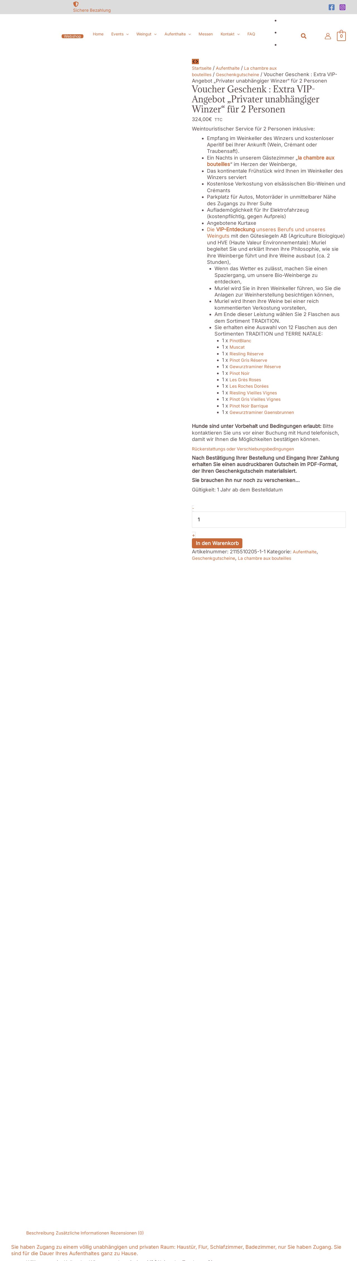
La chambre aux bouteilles (277, 558)
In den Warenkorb (217, 543)
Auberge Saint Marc (90, 706)
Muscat (238, 347)
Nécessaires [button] (15, 1192)
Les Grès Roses (248, 379)
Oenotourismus (181, 717)
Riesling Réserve (250, 353)
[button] (72, 36)
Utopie (303, 700)
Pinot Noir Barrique (252, 406)
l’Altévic (215, 700)
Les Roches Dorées (253, 386)
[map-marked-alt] (53, 985)
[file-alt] (304, 982)
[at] (53, 1029)
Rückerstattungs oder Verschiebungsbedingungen (252, 449)
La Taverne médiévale (120, 700)
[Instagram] (342, 7)
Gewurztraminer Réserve (260, 366)
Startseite (203, 68)
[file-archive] (304, 995)
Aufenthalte (233, 68)
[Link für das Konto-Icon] (327, 36)
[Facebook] (331, 7)
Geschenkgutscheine (245, 74)
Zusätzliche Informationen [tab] (92, 565)
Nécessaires (20, 1199)
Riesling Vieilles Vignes (257, 393)
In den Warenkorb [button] (68, 943)
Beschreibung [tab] (43, 565)
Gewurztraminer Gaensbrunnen (267, 412)
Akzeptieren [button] (70, 1101)
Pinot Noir (241, 373)
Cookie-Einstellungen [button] (27, 1101)
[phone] (53, 1002)
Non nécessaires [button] (20, 1225)
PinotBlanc (242, 340)
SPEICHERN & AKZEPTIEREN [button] (34, 1258)
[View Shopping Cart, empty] (341, 36)
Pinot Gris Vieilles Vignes (259, 399)
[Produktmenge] (269, 520)
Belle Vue (50, 700)
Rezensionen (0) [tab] (145, 565)
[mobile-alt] (53, 1016)
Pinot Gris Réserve (252, 360)
